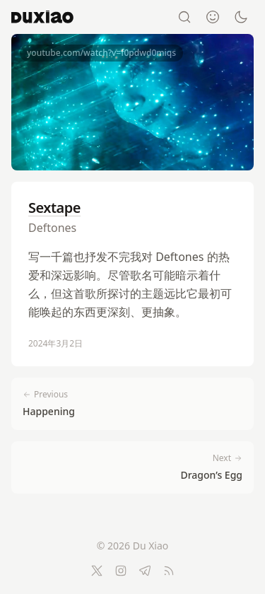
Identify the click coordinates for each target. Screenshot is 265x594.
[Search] (184, 17)
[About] (212, 17)
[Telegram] (145, 570)
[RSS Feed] (169, 570)
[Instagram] (120, 570)
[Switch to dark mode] (241, 17)
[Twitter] (96, 570)
